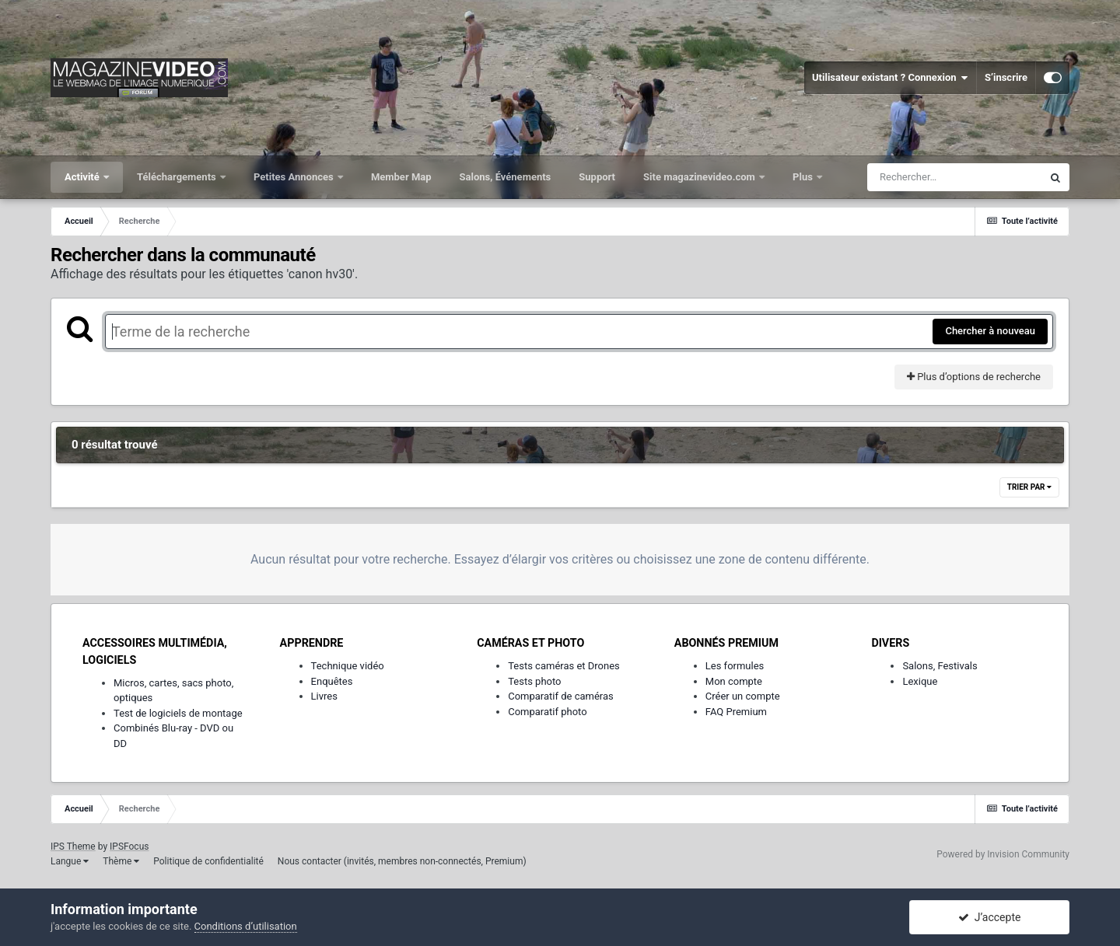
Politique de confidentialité (208, 861)
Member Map (401, 177)
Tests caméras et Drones (564, 666)
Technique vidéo (347, 666)
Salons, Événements (505, 177)
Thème (121, 861)
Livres (324, 696)
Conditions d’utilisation (245, 926)
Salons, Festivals (939, 666)
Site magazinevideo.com (700, 177)
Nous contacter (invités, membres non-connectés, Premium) (402, 861)
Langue (70, 861)
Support (597, 177)
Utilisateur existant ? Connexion (890, 77)
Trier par (1029, 487)
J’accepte (989, 917)
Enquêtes (332, 681)
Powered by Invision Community (1002, 854)
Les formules (735, 666)
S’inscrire (1006, 77)
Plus (804, 177)
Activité (83, 177)
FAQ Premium (736, 711)
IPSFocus (129, 846)
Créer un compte (742, 696)
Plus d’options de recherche (974, 376)
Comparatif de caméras (561, 696)
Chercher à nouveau (990, 331)
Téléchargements (178, 177)
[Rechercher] (954, 177)
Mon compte (733, 681)
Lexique (919, 681)
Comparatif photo (547, 711)
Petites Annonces (295, 177)
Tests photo (534, 681)
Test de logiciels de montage (178, 713)
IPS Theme (73, 846)
